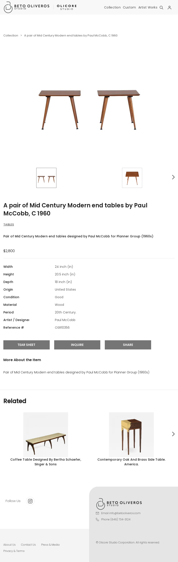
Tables (8, 224)
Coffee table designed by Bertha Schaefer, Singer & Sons (45, 461)
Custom (129, 7)
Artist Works (147, 7)
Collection (112, 7)
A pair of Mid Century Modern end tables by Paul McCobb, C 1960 (71, 35)
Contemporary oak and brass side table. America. (131, 461)
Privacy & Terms (14, 551)
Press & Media (50, 545)
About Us (9, 545)
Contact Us (28, 545)
